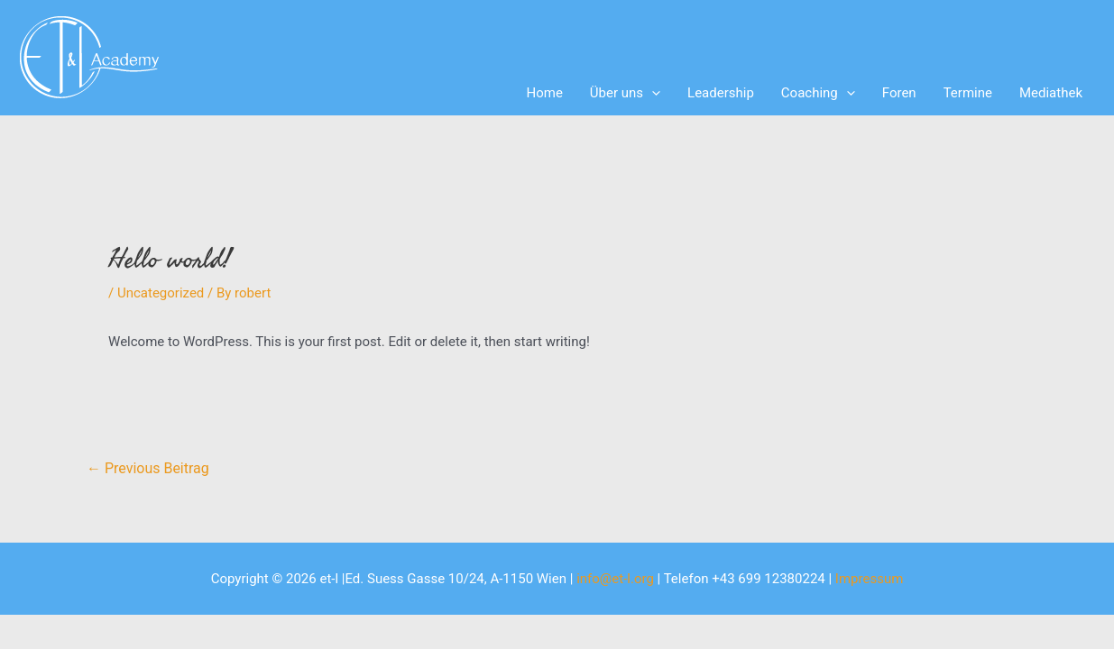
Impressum (869, 579)
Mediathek (1050, 93)
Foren (899, 93)
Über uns (625, 92)
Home (544, 93)
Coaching (818, 92)
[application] (651, 92)
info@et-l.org (615, 579)
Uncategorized (160, 293)
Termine (968, 93)
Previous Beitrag (148, 468)
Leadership (720, 93)
